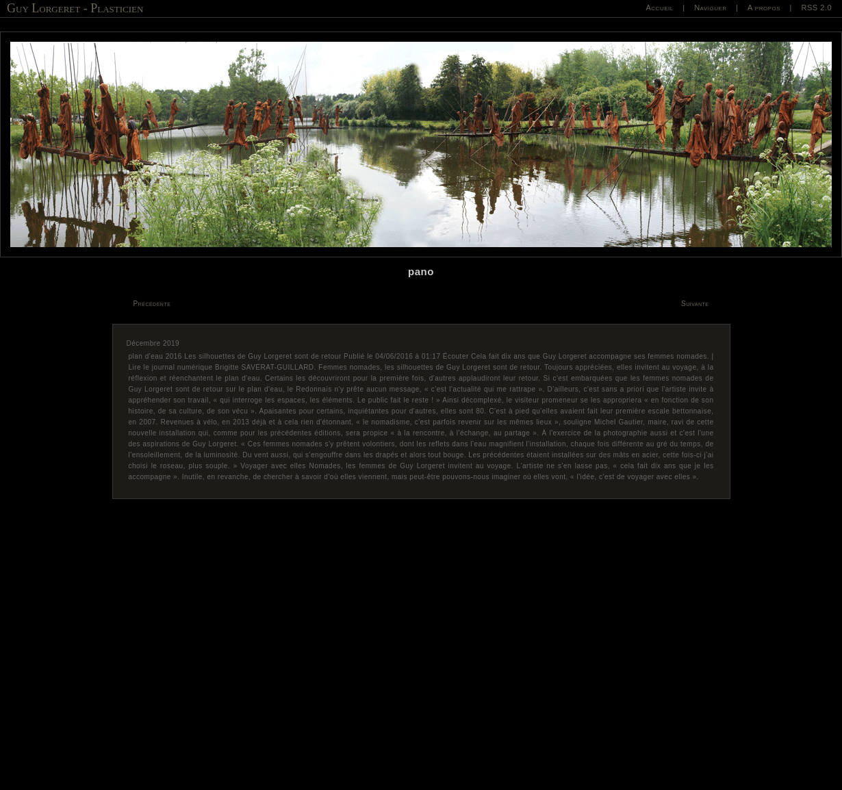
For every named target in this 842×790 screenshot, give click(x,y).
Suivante (695, 303)
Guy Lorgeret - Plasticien (75, 8)
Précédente (152, 303)
